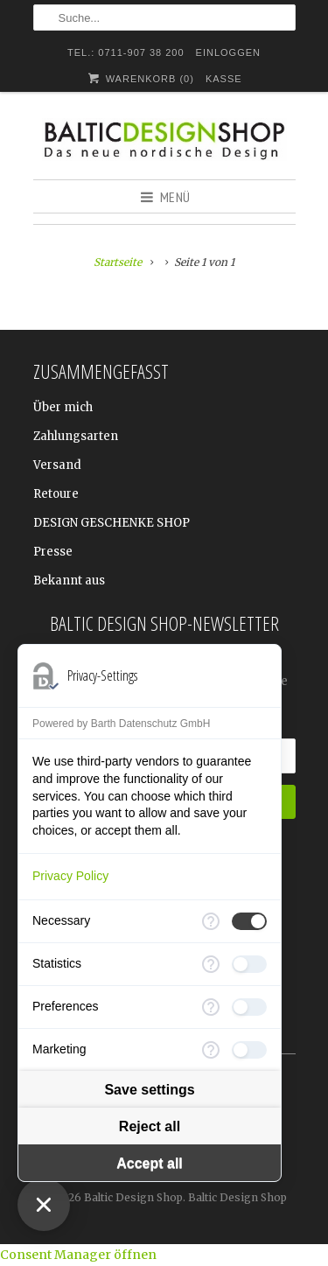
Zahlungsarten (75, 436)
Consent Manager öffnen (78, 1255)
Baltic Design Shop (133, 1197)
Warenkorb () (139, 78)
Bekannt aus (69, 580)
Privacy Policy (70, 876)
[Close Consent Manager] (43, 1205)
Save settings (149, 1089)
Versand (57, 465)
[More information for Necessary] (211, 921)
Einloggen (228, 52)
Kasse (224, 78)
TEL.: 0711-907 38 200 (126, 52)
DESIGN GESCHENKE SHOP (111, 522)
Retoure (56, 493)
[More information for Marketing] (211, 1050)
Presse (53, 551)
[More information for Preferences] (211, 1007)
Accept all (149, 1163)
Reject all (149, 1126)
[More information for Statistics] (211, 964)
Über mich (63, 407)
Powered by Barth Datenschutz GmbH (121, 723)
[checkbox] (249, 921)
